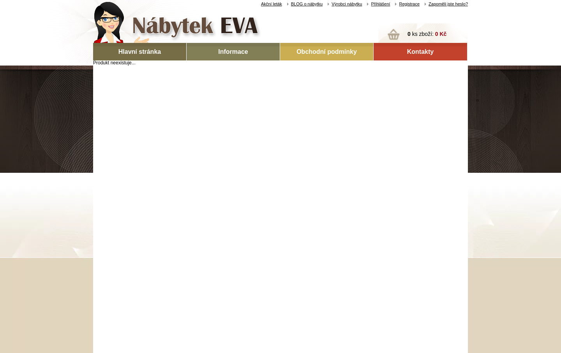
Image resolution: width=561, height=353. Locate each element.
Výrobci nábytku (347, 4)
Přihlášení (380, 4)
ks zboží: (427, 34)
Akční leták (271, 4)
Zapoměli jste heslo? (448, 4)
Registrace (409, 4)
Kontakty (420, 51)
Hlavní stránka (139, 51)
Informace (233, 51)
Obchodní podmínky (326, 51)
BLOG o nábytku (307, 4)
